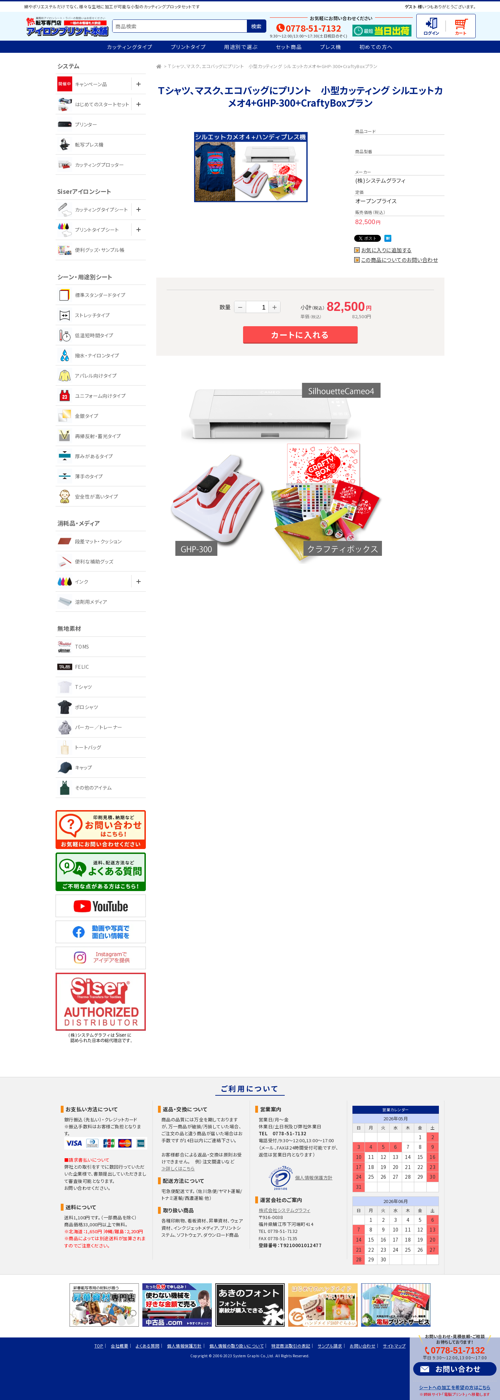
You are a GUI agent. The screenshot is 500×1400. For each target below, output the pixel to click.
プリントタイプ (188, 46)
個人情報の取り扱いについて (236, 1346)
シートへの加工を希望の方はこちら (455, 1387)
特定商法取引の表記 (290, 1346)
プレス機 (330, 46)
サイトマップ (394, 1346)
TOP (98, 1346)
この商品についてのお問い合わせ (399, 259)
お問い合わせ (458, 1369)
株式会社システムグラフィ (284, 1210)
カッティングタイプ (130, 46)
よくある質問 (147, 1346)
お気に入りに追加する (386, 250)
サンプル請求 (330, 1346)
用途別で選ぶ (241, 46)
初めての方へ (376, 46)
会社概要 (119, 1346)
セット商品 (289, 46)
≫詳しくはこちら (178, 1168)
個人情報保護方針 (314, 1177)
